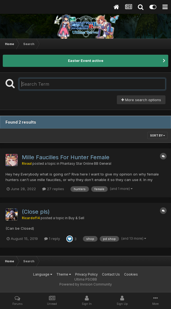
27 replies (53, 189)
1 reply (52, 238)
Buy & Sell (76, 218)
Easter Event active (85, 60)
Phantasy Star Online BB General (85, 164)
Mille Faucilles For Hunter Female (65, 157)
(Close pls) (36, 211)
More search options (141, 100)
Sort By (157, 135)
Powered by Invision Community (85, 284)
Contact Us (111, 274)
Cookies (131, 274)
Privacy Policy (86, 274)
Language (42, 274)
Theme (63, 274)
